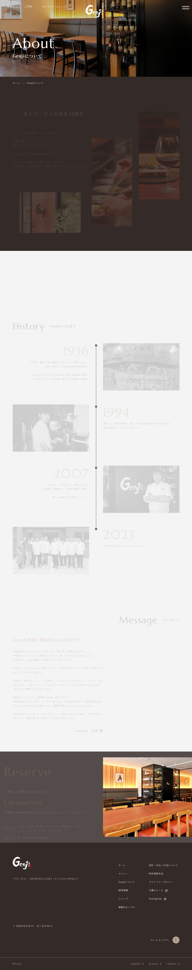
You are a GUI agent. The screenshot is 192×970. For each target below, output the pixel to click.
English (135, 963)
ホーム (122, 865)
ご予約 (28, 6)
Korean (153, 963)
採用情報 (123, 890)
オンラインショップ (54, 6)
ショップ (123, 898)
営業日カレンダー (127, 907)
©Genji (17, 963)
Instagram (155, 898)
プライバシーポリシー (161, 881)
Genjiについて (126, 881)
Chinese (171, 963)
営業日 (10, 6)
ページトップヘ (164, 939)
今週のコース (156, 890)
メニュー (123, 873)
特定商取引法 (156, 873)
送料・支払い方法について (163, 865)
